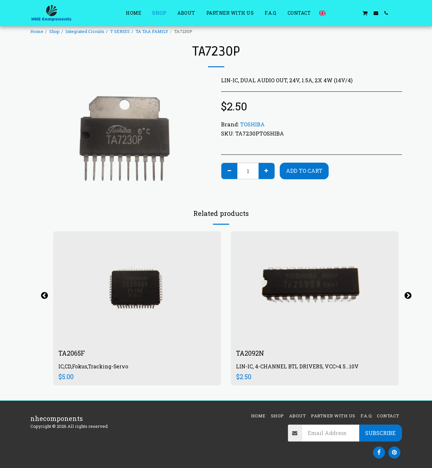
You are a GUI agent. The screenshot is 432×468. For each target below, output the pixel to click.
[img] (137, 287)
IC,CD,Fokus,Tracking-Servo (93, 366)
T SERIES (120, 31)
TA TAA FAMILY (152, 31)
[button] (333, 12)
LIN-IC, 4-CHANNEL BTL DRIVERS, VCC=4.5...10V (297, 366)
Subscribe (380, 432)
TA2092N (250, 353)
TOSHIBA (252, 124)
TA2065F (71, 353)
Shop (54, 31)
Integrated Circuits (85, 31)
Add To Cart (304, 170)
